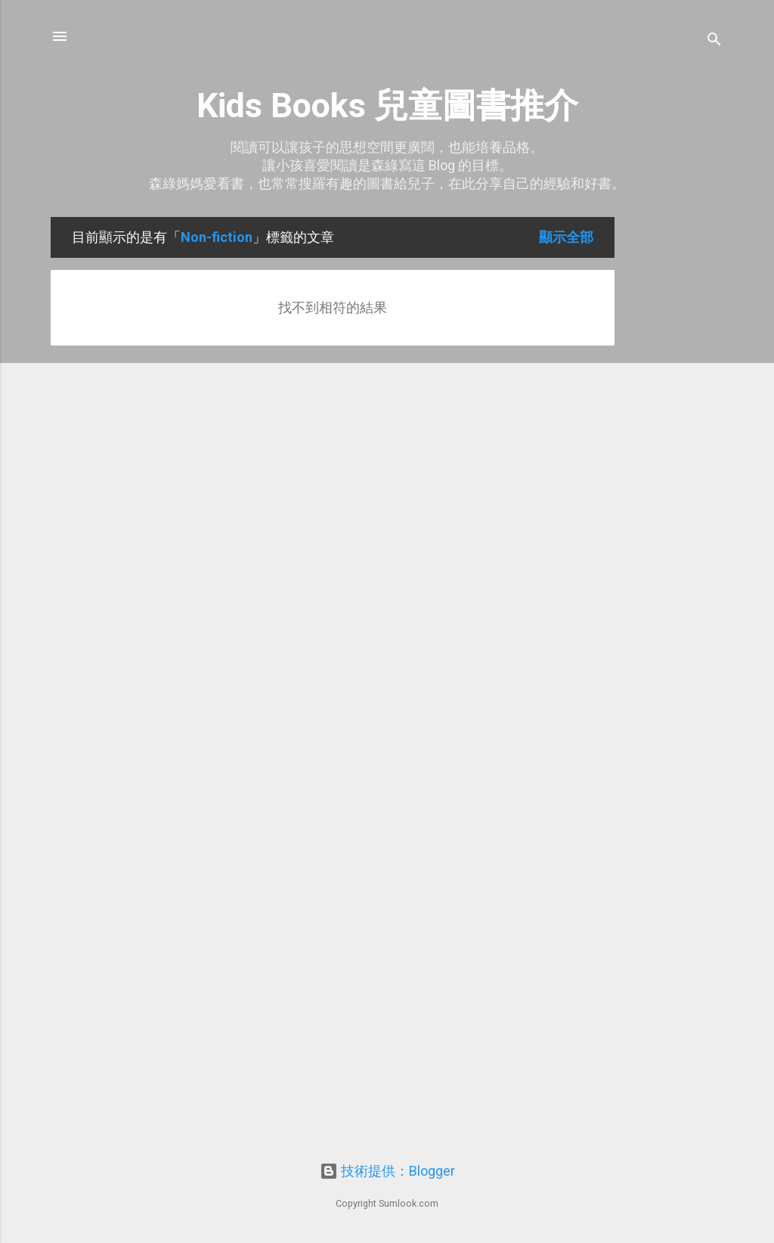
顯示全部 (566, 237)
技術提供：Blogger (387, 1171)
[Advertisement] (675, 444)
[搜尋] (714, 41)
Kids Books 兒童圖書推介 (387, 105)
